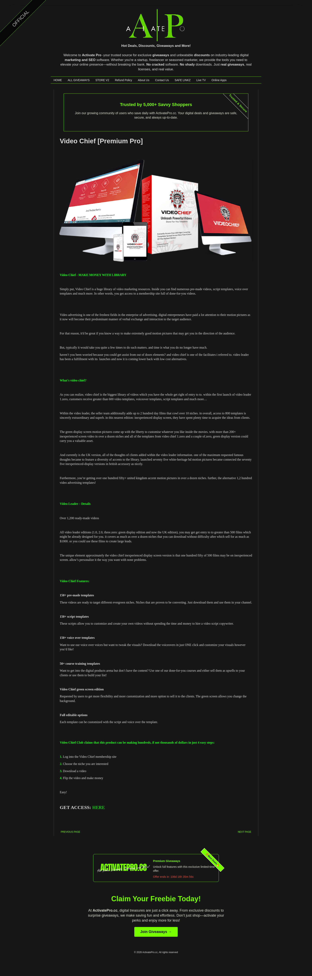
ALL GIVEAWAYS (79, 80)
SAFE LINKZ (183, 80)
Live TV (201, 80)
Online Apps (219, 80)
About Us (143, 80)
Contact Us (162, 80)
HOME (58, 80)
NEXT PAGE (244, 832)
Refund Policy (123, 80)
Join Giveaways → (156, 932)
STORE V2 (102, 80)
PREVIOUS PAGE (70, 832)
